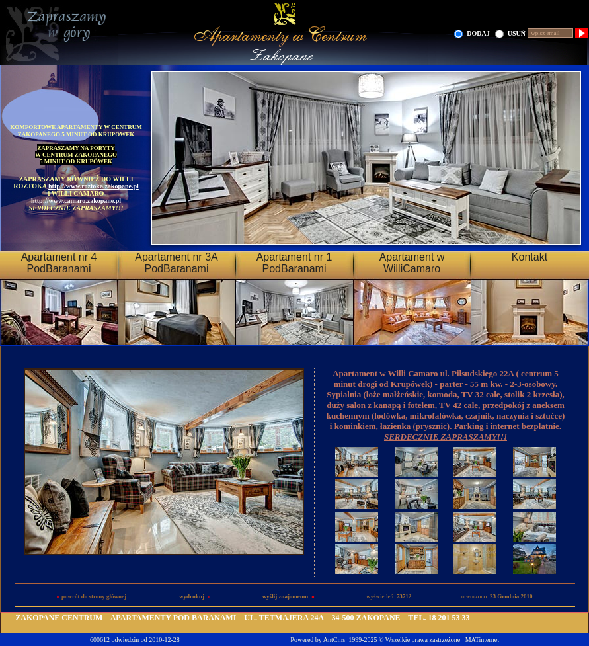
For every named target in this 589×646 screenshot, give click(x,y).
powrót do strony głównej (93, 596)
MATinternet (482, 639)
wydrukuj (191, 596)
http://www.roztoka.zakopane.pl (93, 186)
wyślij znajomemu (285, 596)
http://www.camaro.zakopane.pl (76, 200)
